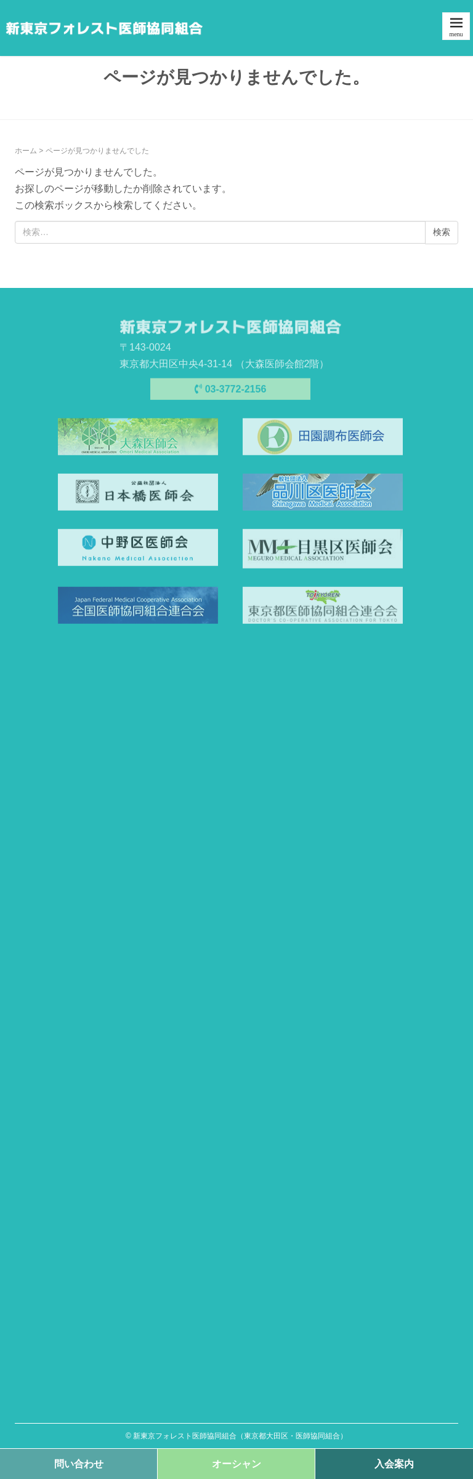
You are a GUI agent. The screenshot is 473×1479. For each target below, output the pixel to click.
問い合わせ (78, 1464)
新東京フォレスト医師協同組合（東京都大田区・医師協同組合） (240, 1436)
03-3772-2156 (231, 391)
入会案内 (394, 1464)
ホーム (26, 150)
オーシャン (236, 1464)
